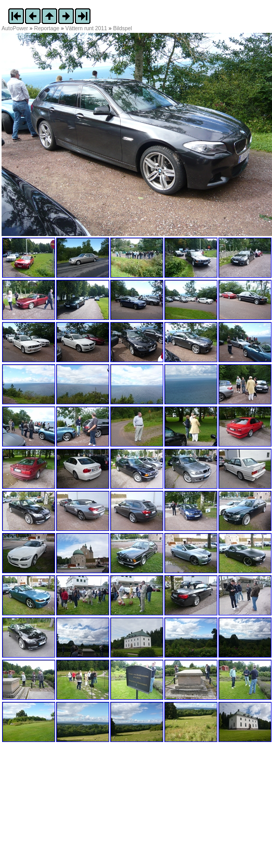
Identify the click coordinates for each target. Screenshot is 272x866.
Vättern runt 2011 (86, 28)
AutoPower (15, 28)
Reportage (47, 28)
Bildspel (122, 28)
